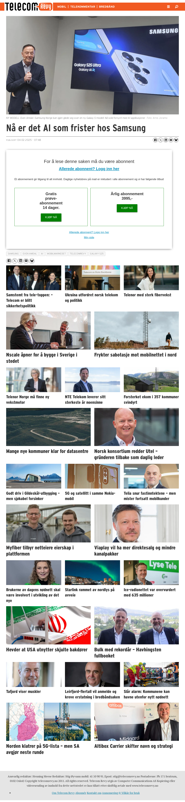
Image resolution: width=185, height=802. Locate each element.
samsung (13, 253)
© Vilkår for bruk (129, 793)
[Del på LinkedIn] (165, 140)
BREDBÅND (107, 6)
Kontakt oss (94, 793)
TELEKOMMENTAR (82, 6)
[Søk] (177, 7)
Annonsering (110, 793)
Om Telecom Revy (63, 793)
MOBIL (61, 6)
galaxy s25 (97, 253)
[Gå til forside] (28, 7)
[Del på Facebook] (155, 140)
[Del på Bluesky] (176, 140)
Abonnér (80, 793)
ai (42, 253)
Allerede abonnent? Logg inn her (89, 169)
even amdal (30, 253)
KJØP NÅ (51, 217)
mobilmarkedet (56, 253)
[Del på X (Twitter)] (160, 140)
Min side (89, 237)
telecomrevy (78, 253)
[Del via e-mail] (170, 140)
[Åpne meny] (168, 6)
